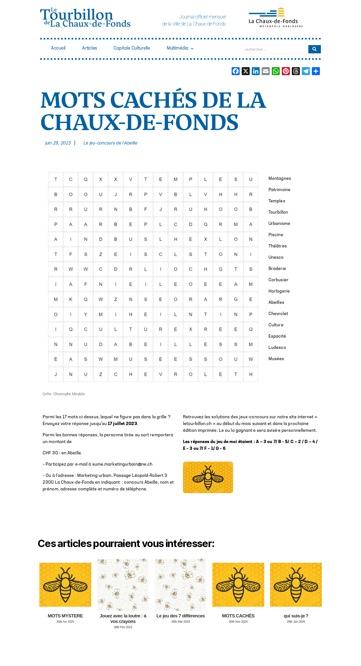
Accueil (59, 49)
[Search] (275, 49)
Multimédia (194, 49)
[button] (194, 49)
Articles (94, 49)
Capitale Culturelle (141, 49)
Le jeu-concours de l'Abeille (110, 143)
